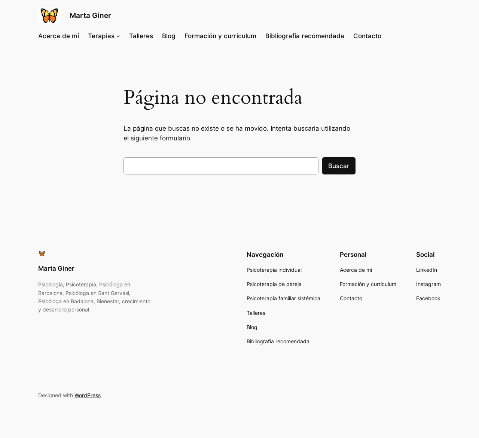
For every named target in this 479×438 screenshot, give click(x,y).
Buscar (339, 166)
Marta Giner (90, 15)
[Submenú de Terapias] (118, 36)
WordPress (87, 395)
